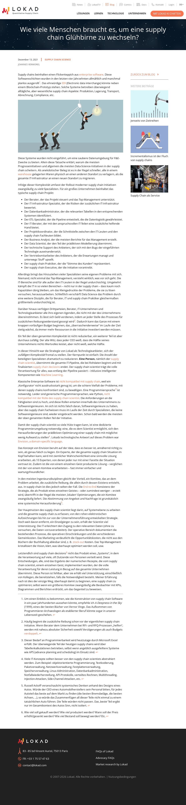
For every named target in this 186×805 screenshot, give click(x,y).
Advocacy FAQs (105, 758)
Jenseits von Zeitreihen (145, 120)
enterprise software (91, 74)
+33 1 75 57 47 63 (38, 758)
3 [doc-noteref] (115, 389)
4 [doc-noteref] (49, 436)
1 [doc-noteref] (40, 82)
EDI (64, 83)
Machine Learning (52, 375)
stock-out (78, 542)
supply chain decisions (46, 367)
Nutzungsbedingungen (122, 776)
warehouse (25, 174)
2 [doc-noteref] (74, 320)
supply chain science (58, 59)
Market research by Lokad (111, 764)
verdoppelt (31, 633)
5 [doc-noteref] (61, 502)
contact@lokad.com (35, 765)
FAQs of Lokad (104, 751)
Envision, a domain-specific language (40, 441)
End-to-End (89, 486)
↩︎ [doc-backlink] (54, 615)
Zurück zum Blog (145, 74)
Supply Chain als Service (145, 195)
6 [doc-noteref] (66, 552)
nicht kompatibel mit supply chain (79, 381)
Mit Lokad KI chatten (167, 13)
